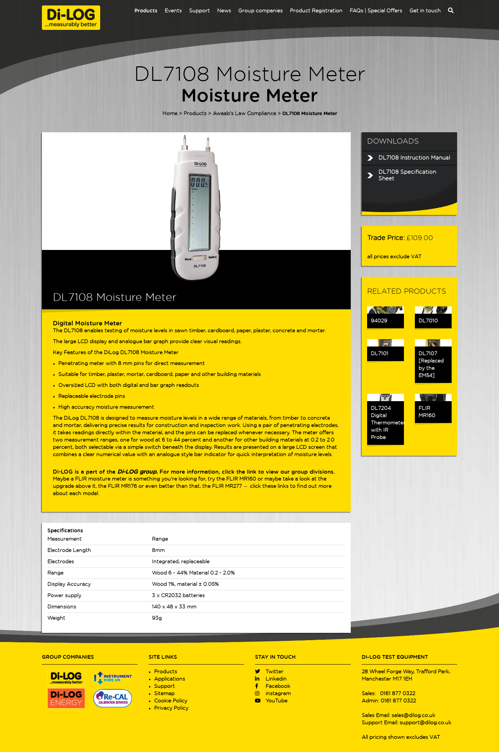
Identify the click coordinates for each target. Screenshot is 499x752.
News (224, 10)
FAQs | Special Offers (376, 10)
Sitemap (164, 693)
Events (173, 10)
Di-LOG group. (137, 472)
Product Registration (316, 10)
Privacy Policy (171, 708)
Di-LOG (63, 472)
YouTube (271, 701)
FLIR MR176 (122, 486)
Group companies (260, 10)
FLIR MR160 (241, 479)
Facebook (272, 686)
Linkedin (271, 679)
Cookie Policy (170, 701)
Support (199, 10)
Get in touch (425, 10)
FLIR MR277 (227, 486)
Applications (169, 679)
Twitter (269, 671)
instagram (273, 693)
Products (145, 10)
